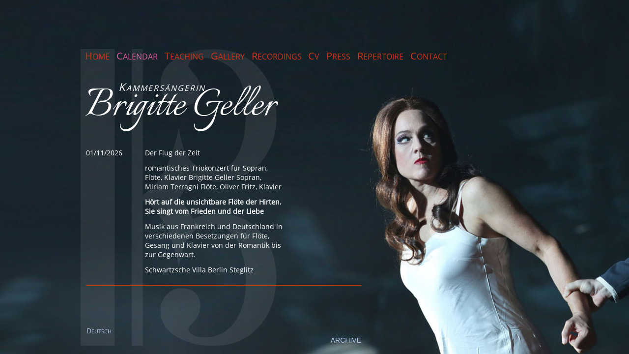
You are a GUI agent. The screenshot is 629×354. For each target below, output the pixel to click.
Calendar (137, 55)
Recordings (277, 55)
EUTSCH (99, 331)
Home (97, 55)
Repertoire (380, 55)
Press (338, 55)
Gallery (228, 55)
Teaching (184, 55)
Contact (428, 55)
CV (313, 55)
